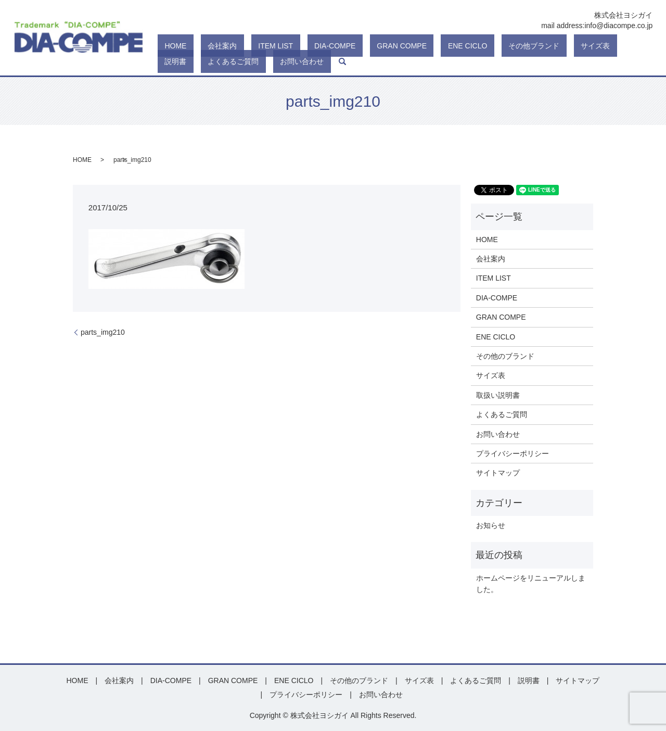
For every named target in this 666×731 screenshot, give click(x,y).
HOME (169, 46)
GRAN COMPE (339, 46)
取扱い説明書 (498, 395)
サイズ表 (490, 46)
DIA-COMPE (285, 46)
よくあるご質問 (566, 46)
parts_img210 (103, 332)
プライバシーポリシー (512, 453)
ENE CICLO (390, 46)
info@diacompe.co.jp (618, 25)
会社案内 (201, 46)
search (162, 61)
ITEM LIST (240, 46)
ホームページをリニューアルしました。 (530, 584)
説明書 (523, 46)
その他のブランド (505, 356)
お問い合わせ (621, 46)
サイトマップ (498, 473)
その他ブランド (442, 46)
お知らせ (490, 525)
